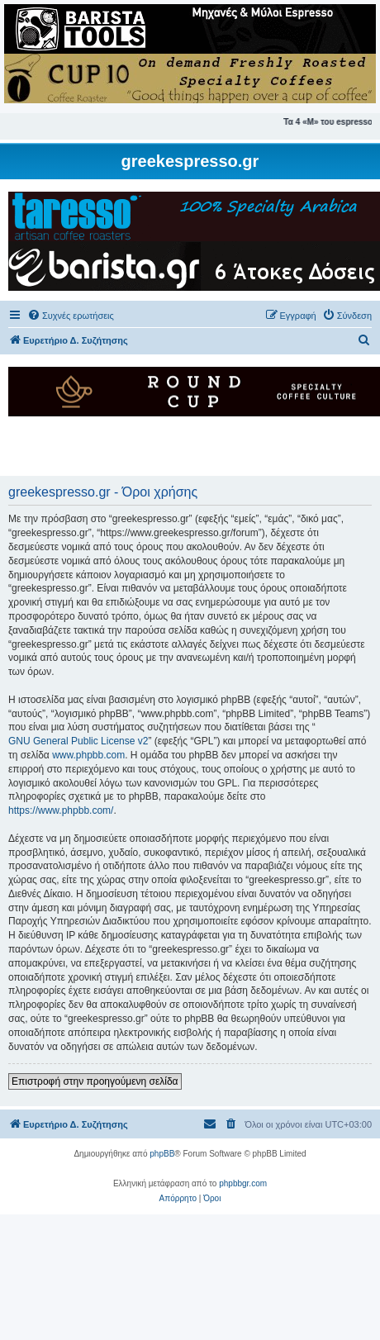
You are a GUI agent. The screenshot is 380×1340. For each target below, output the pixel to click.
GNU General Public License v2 (78, 741)
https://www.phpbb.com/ (60, 810)
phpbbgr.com (243, 1183)
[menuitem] (70, 315)
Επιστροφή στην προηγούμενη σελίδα (95, 1081)
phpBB (162, 1153)
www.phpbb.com (88, 755)
